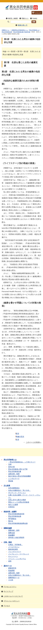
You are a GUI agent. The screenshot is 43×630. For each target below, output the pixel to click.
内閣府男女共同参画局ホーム (19, 30)
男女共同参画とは (34, 30)
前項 (17, 433)
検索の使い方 (22, 25)
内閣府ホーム (5, 30)
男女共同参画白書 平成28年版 (21, 32)
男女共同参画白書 (7, 32)
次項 (17, 439)
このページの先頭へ (33, 442)
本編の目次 (20, 436)
